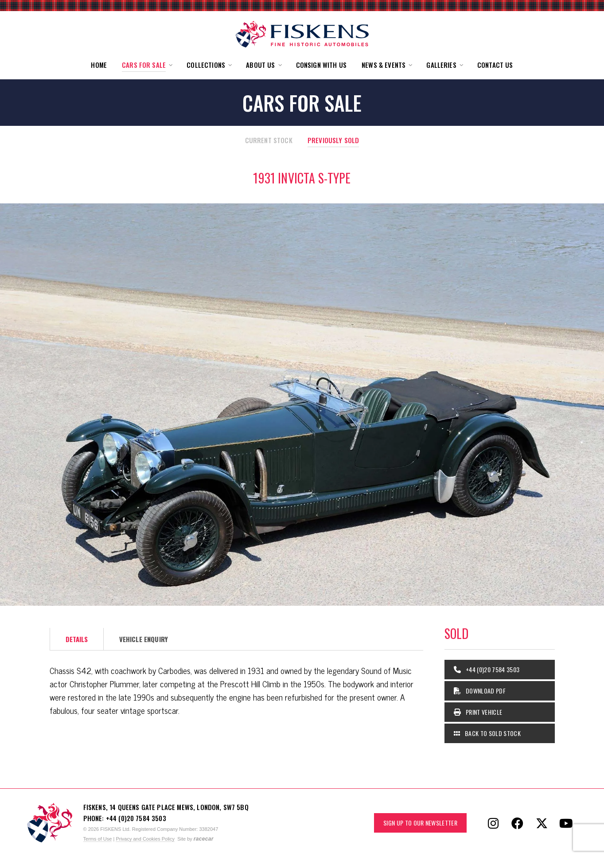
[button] (146, 65)
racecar (204, 839)
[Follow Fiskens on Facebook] (518, 823)
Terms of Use (97, 838)
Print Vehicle (478, 712)
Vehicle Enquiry (143, 639)
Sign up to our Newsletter (420, 822)
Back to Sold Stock (487, 733)
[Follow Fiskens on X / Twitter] (542, 823)
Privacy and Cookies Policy (145, 838)
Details (77, 639)
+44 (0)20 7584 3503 (487, 669)
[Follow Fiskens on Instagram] (493, 823)
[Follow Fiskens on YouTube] (566, 823)
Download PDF (480, 690)
